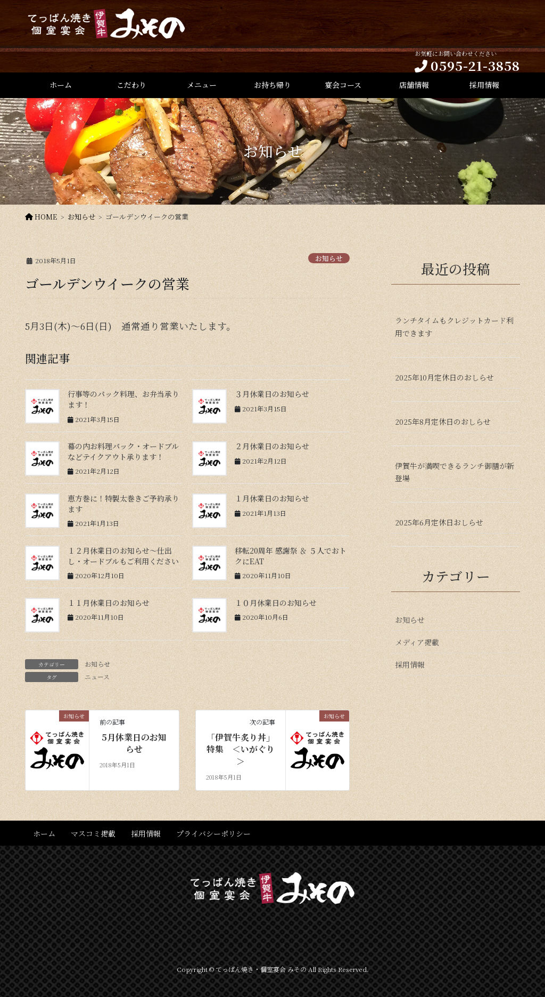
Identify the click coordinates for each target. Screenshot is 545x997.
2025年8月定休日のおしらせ (443, 421)
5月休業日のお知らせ (134, 743)
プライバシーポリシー (213, 833)
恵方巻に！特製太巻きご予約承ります (123, 503)
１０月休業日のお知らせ (276, 602)
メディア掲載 (417, 642)
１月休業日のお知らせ (272, 498)
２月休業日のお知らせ (272, 446)
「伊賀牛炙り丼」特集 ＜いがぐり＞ (241, 749)
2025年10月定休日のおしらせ (444, 377)
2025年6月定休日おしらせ (439, 522)
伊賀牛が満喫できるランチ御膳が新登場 (454, 471)
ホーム (44, 833)
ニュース (97, 676)
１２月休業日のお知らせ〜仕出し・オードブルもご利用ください (123, 555)
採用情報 (410, 664)
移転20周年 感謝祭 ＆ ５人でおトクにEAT (290, 555)
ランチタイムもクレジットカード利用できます (454, 326)
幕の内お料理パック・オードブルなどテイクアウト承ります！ (123, 451)
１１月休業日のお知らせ (109, 602)
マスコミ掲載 (93, 833)
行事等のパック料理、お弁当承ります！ (123, 399)
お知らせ (329, 258)
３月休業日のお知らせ (272, 393)
